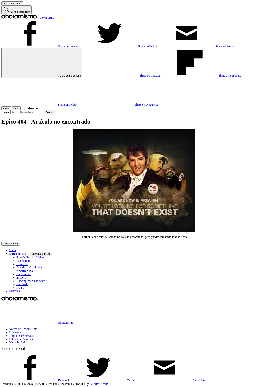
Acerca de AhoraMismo (23, 329)
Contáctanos (16, 332)
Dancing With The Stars (30, 280)
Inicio (12, 250)
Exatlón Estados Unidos (30, 257)
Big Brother (23, 274)
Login (16, 108)
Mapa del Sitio (17, 342)
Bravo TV (22, 277)
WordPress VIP (99, 383)
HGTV (20, 287)
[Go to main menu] (12, 3)
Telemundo (23, 260)
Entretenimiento (18, 253)
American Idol (25, 270)
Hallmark (22, 284)
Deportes (14, 291)
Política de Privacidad (22, 339)
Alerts (6, 108)
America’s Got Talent (29, 267)
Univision (22, 264)
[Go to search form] (16, 9)
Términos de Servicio (22, 335)
